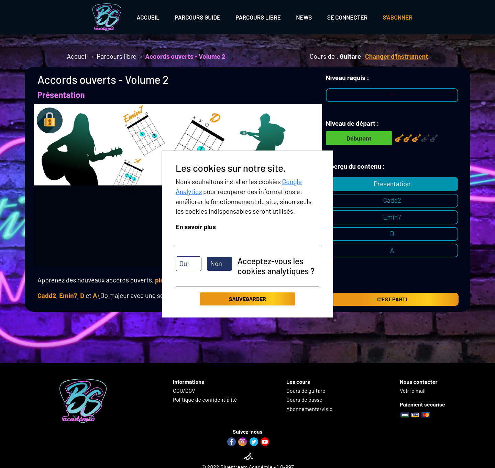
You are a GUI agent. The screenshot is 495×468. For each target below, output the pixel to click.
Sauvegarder (247, 299)
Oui (184, 263)
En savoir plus (196, 227)
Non (216, 263)
